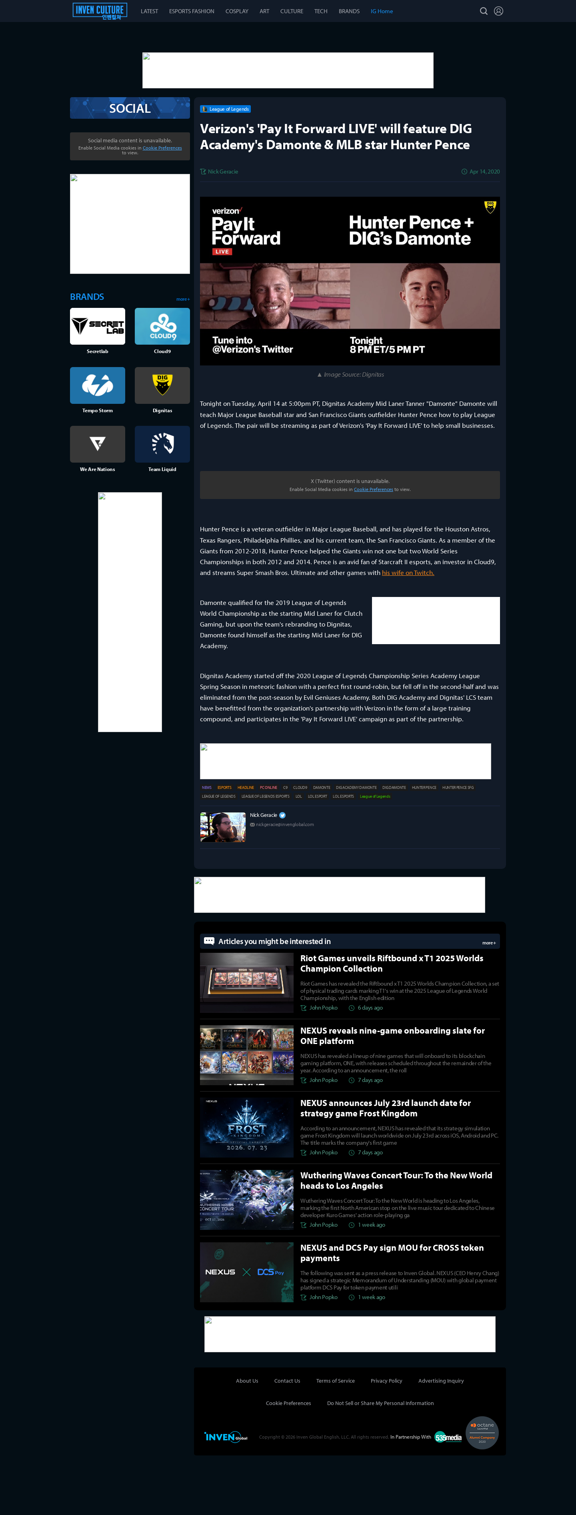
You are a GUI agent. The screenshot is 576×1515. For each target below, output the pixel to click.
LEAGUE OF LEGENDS (219, 857)
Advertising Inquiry (441, 1440)
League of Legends (375, 857)
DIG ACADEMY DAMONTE (356, 849)
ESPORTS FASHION (191, 11)
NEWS (207, 849)
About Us (247, 1440)
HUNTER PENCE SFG (458, 849)
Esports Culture (100, 11)
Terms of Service (335, 1440)
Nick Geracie (263, 876)
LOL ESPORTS (343, 857)
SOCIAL (129, 171)
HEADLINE (246, 849)
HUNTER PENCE (424, 849)
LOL (299, 857)
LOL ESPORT (317, 857)
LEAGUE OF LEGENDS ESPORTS (266, 857)
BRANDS (349, 11)
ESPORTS (225, 849)
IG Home (382, 11)
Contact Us (287, 1440)
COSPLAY (237, 11)
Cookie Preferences (373, 552)
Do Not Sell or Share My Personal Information (380, 1462)
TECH (321, 11)
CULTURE (291, 11)
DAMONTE (321, 849)
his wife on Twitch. (408, 635)
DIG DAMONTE (394, 849)
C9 (285, 849)
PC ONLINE (268, 849)
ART (264, 11)
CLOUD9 (300, 849)
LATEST (149, 11)
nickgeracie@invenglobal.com (285, 886)
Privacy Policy (386, 1440)
